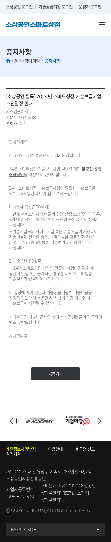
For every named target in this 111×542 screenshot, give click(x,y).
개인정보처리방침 (21, 449)
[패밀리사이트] (55, 529)
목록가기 (55, 373)
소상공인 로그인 (19, 6)
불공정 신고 (85, 449)
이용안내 (55, 449)
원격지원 (13, 454)
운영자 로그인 (90, 6)
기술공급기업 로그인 (55, 6)
